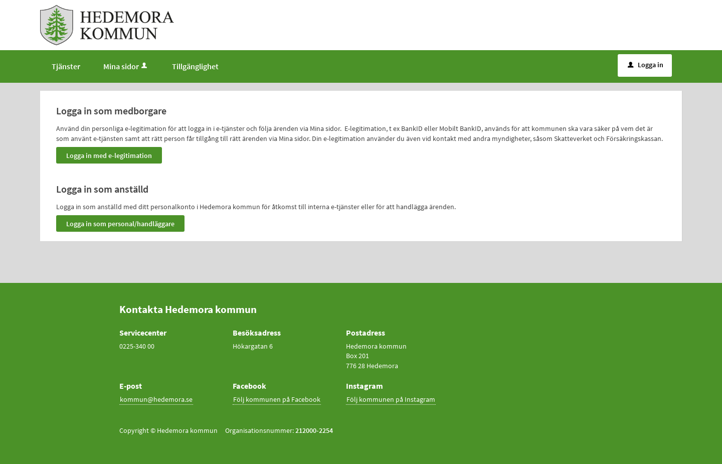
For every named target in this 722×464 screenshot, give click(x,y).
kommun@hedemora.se (156, 399)
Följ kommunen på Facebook (276, 399)
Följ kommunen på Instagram (390, 399)
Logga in (645, 64)
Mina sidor (126, 66)
